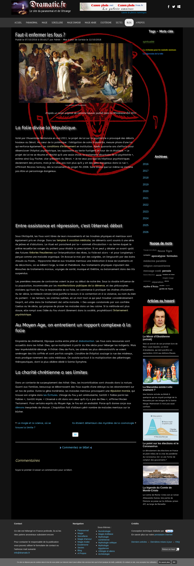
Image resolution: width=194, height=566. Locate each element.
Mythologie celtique (107, 542)
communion (147, 281)
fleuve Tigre (165, 251)
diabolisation (86, 341)
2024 (146, 218)
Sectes (119, 22)
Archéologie (104, 554)
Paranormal (32, 22)
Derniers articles (139, 542)
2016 (146, 164)
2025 (146, 225)
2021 (146, 198)
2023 (146, 211)
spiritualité (148, 41)
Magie (44, 22)
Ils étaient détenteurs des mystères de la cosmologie (103, 423)
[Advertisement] (75, 201)
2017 (146, 170)
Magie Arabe (90, 22)
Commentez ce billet (75, 447)
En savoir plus (164, 562)
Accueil (18, 22)
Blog (129, 22)
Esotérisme (106, 22)
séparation (157, 282)
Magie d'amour (74, 22)
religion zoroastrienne (156, 265)
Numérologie (104, 531)
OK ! (174, 562)
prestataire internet (163, 534)
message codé (152, 270)
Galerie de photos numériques (134, 12)
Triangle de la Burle (150, 250)
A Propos (140, 22)
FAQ (177, 542)
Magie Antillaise (105, 534)
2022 (146, 204)
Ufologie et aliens (106, 551)
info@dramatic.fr (22, 552)
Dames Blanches (149, 275)
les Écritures (50, 395)
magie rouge (168, 278)
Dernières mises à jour (161, 542)
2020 (146, 191)
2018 (146, 177)
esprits (168, 285)
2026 (146, 232)
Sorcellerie (57, 22)
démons (19, 407)
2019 (146, 184)
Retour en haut (168, 549)
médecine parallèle (154, 261)
